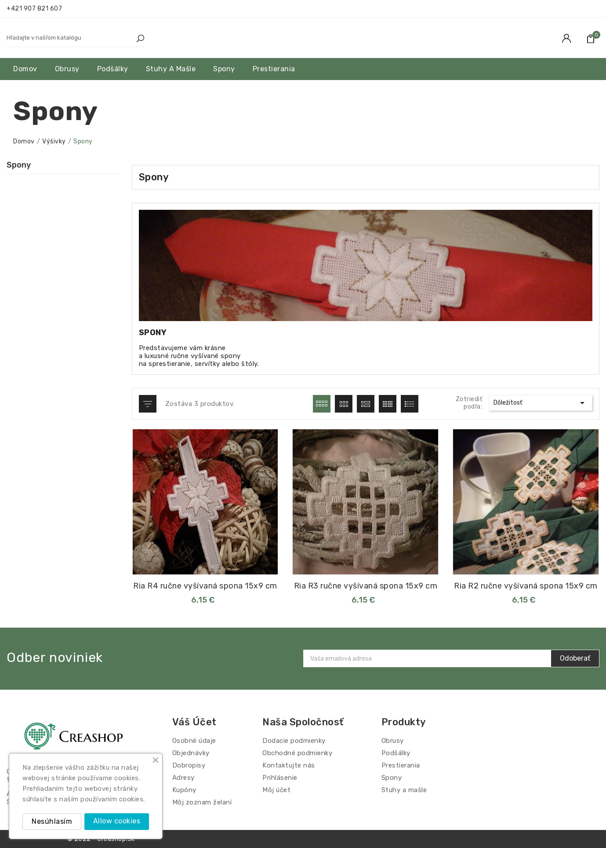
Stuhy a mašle (404, 790)
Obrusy (392, 741)
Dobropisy (189, 765)
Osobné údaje (194, 741)
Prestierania (400, 765)
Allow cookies (117, 821)
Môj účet (276, 790)
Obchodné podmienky (297, 753)
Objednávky (191, 753)
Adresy (183, 778)
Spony (19, 165)
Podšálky (395, 753)
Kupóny (184, 790)
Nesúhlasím (52, 821)
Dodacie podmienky (294, 741)
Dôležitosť (541, 403)
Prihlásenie (280, 778)
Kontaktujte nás (288, 765)
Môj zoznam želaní (202, 802)
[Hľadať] (67, 38)
